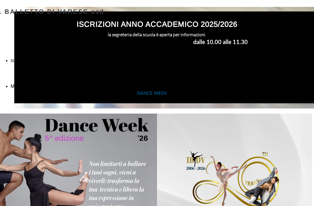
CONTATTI (279, 60)
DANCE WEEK (152, 93)
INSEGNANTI (116, 62)
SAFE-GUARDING (157, 76)
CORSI (197, 60)
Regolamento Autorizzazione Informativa (262, 86)
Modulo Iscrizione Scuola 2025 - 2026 (49, 86)
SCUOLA (18, 60)
